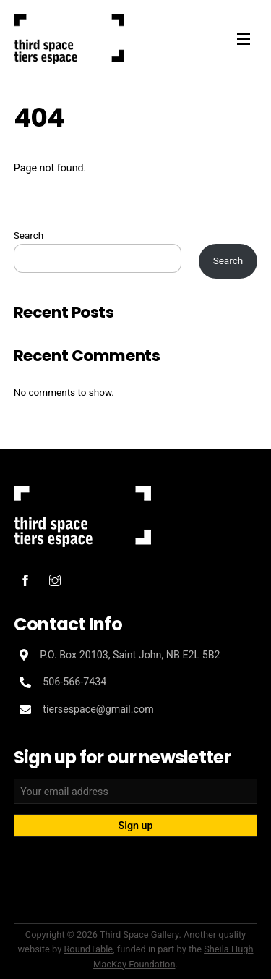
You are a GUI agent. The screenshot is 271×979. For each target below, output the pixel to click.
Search (29, 235)
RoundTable (88, 949)
